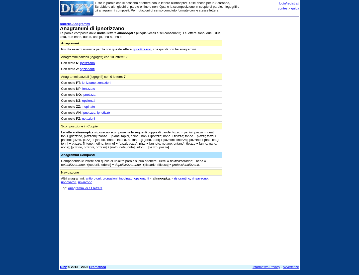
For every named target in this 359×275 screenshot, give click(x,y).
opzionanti (87, 69)
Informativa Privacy (266, 267)
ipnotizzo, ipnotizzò (96, 112)
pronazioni (109, 178)
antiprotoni (93, 178)
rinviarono (85, 182)
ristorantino (182, 178)
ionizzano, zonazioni (96, 83)
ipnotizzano (142, 49)
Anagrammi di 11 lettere (85, 188)
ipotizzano (87, 63)
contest (283, 8)
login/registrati (289, 3)
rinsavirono (200, 178)
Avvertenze (291, 267)
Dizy (63, 267)
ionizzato (88, 89)
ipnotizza (89, 94)
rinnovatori (68, 182)
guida (295, 8)
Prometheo (97, 267)
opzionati (88, 100)
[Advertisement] (261, 93)
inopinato (88, 106)
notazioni (88, 118)
